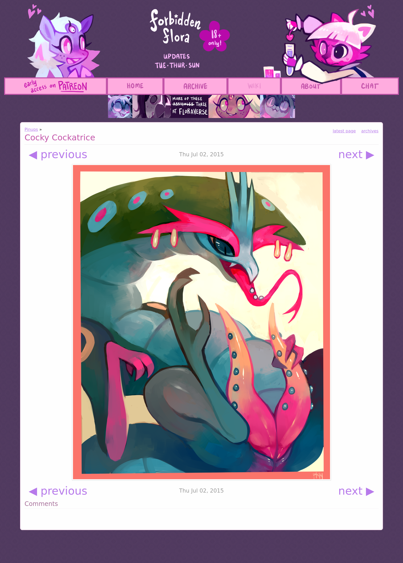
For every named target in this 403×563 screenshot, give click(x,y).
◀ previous (58, 154)
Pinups (31, 129)
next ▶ (356, 154)
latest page (344, 131)
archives (370, 131)
